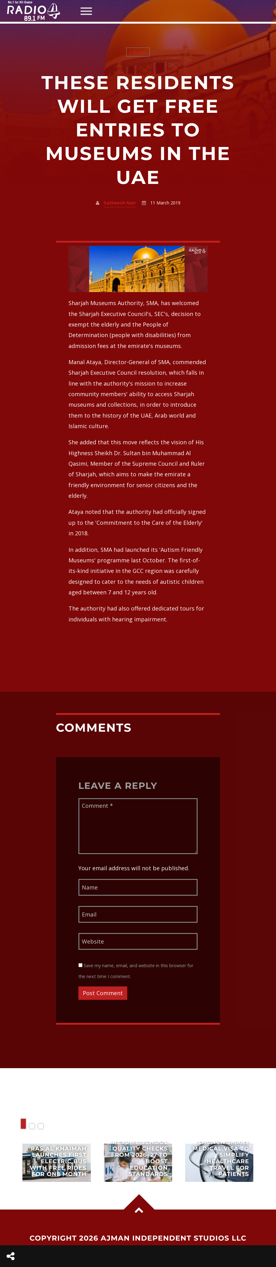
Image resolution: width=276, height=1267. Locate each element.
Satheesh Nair (120, 203)
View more (57, 1163)
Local (138, 52)
